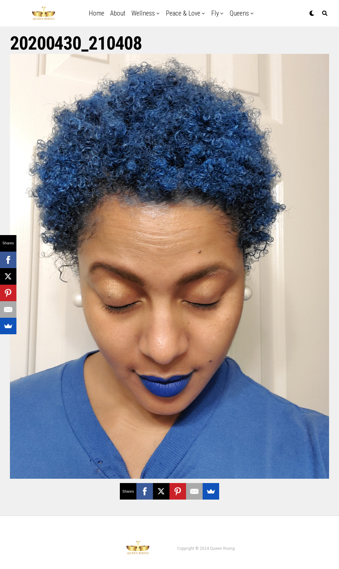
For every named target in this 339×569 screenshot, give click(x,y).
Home (96, 13)
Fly (215, 13)
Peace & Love (183, 13)
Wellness (143, 13)
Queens (239, 13)
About (117, 13)
